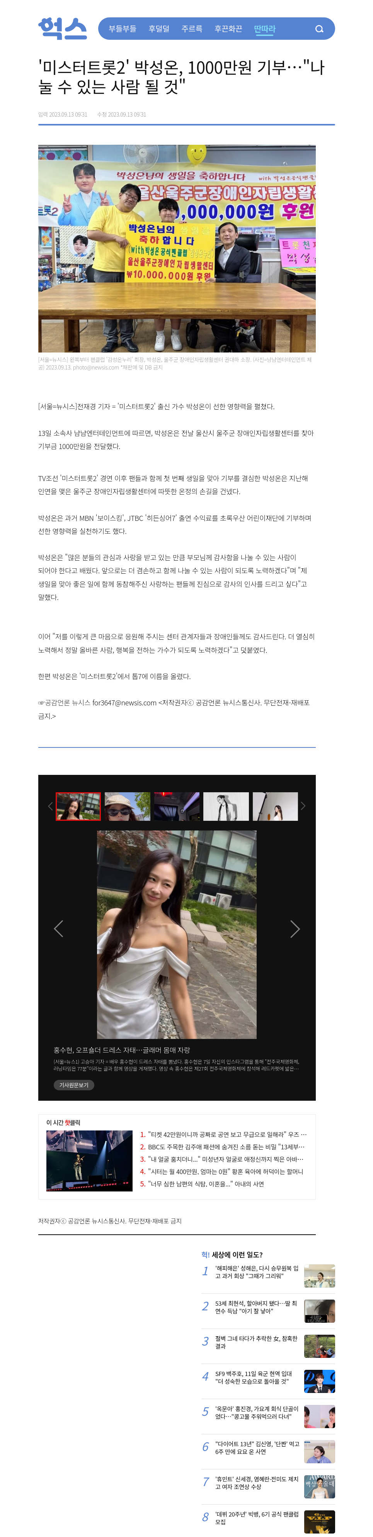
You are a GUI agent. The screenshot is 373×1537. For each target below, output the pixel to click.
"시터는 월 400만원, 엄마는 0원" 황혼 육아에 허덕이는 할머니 (221, 1171)
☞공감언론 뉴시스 (64, 702)
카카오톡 (313, 111)
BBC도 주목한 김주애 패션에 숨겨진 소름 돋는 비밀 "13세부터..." (226, 1146)
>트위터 (296, 111)
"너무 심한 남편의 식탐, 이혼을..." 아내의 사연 (202, 1183)
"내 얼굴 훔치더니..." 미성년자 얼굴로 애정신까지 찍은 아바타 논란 (228, 1159)
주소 (329, 111)
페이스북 (280, 111)
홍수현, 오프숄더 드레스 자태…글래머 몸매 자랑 (122, 1050)
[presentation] (48, 805)
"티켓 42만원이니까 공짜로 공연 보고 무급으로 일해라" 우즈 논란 (226, 1134)
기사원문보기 (74, 1085)
